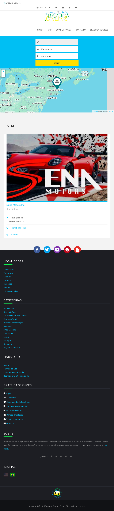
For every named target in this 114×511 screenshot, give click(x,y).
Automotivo (9, 308)
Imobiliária (8, 333)
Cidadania (10, 397)
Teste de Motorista (13, 419)
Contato (81, 29)
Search (57, 63)
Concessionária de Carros (15, 315)
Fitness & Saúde (11, 319)
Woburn (7, 280)
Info (48, 30)
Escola (6, 337)
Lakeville (7, 276)
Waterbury (8, 273)
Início (39, 29)
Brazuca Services (13, 2)
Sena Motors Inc (15, 204)
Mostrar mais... (11, 291)
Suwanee (8, 283)
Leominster (9, 269)
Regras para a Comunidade (16, 376)
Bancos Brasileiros (13, 414)
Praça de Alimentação (13, 322)
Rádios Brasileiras (13, 410)
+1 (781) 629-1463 (18, 228)
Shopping (8, 344)
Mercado (8, 326)
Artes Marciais (10, 329)
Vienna (7, 287)
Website (14, 234)
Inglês (7, 393)
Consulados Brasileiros (15, 406)
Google (110, 111)
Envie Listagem (64, 29)
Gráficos (9, 423)
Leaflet (95, 111)
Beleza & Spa (10, 312)
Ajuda (6, 365)
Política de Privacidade (14, 372)
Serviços (7, 340)
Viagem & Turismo (12, 347)
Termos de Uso (10, 368)
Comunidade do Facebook (17, 402)
